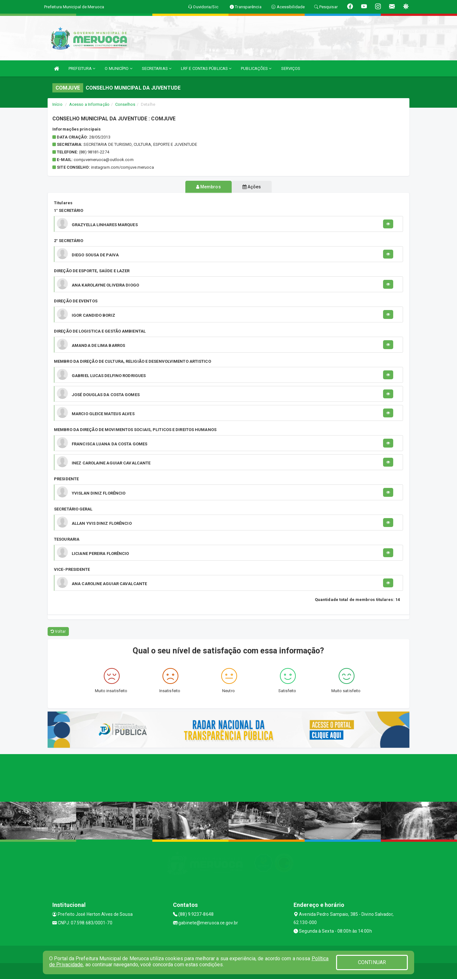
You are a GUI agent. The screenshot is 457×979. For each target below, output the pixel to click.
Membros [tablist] (206, 186)
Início (57, 104)
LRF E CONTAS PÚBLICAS (206, 68)
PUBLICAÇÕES (256, 68)
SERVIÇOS (291, 68)
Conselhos (125, 104)
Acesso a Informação (89, 104)
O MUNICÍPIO (118, 68)
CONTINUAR (372, 962)
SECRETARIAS (156, 68)
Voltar (58, 631)
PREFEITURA (82, 68)
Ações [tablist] (254, 186)
